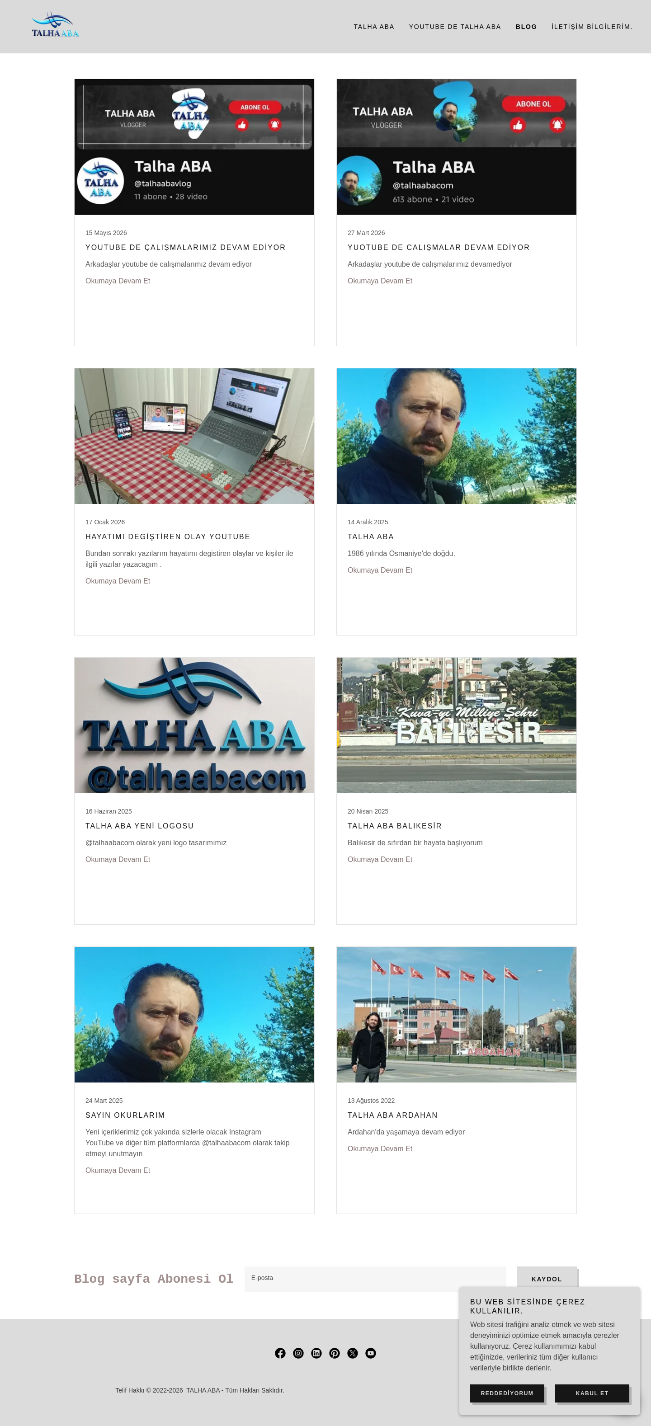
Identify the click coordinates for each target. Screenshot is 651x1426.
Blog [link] (526, 26)
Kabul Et (592, 1393)
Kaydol (547, 1279)
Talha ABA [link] (374, 26)
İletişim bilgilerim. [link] (592, 26)
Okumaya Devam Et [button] (117, 281)
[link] (53, 26)
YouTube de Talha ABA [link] (455, 26)
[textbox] (375, 1279)
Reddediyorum (507, 1393)
